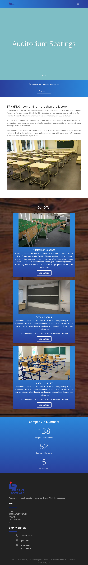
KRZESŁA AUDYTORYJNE (18, 514)
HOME (11, 511)
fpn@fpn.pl (25, 540)
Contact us (44, 91)
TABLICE (12, 517)
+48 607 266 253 (27, 536)
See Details (44, 272)
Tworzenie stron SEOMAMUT (55, 560)
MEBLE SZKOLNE (15, 520)
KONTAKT (13, 522)
